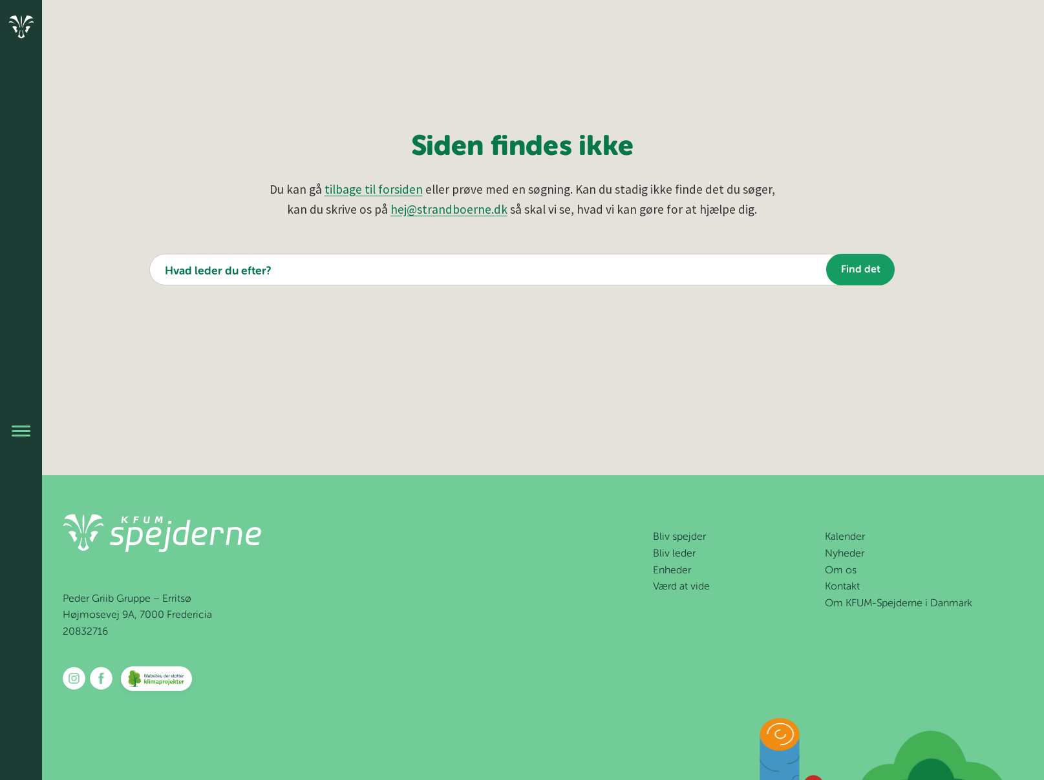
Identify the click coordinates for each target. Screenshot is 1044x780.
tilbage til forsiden (374, 189)
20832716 (85, 632)
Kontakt (842, 587)
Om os (841, 571)
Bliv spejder (679, 537)
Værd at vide (681, 587)
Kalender (845, 537)
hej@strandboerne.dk (448, 209)
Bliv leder (674, 554)
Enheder (672, 571)
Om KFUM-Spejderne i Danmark (898, 604)
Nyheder (844, 554)
